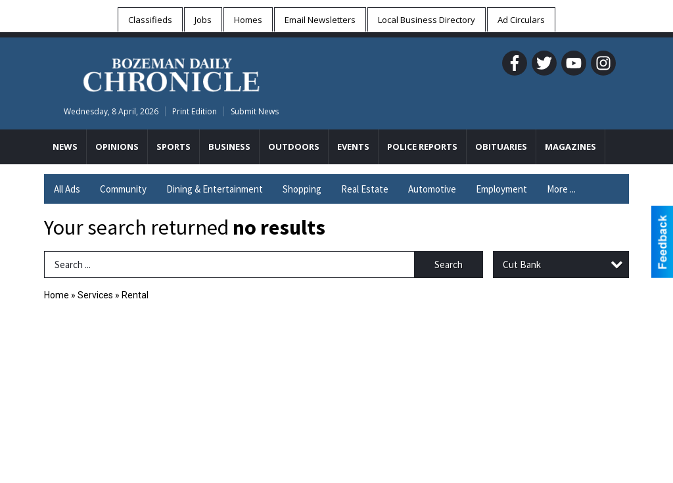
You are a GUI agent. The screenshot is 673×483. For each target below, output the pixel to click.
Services (95, 295)
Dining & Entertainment (214, 189)
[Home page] (171, 73)
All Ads (67, 189)
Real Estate (364, 189)
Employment (501, 189)
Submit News (255, 111)
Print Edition (194, 111)
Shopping (302, 189)
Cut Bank (522, 264)
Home (56, 295)
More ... (561, 189)
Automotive (432, 189)
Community (123, 189)
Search (448, 264)
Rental (135, 295)
